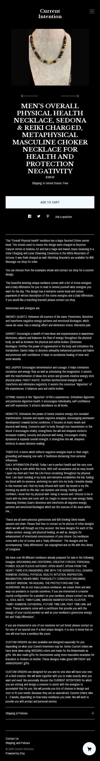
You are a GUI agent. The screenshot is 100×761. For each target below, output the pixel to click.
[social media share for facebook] (29, 215)
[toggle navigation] (92, 11)
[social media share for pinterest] (47, 215)
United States (54, 183)
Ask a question (63, 217)
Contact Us (12, 738)
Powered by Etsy (15, 753)
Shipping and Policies (18, 743)
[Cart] (89, 748)
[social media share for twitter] (38, 215)
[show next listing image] (69, 95)
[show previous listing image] (30, 95)
